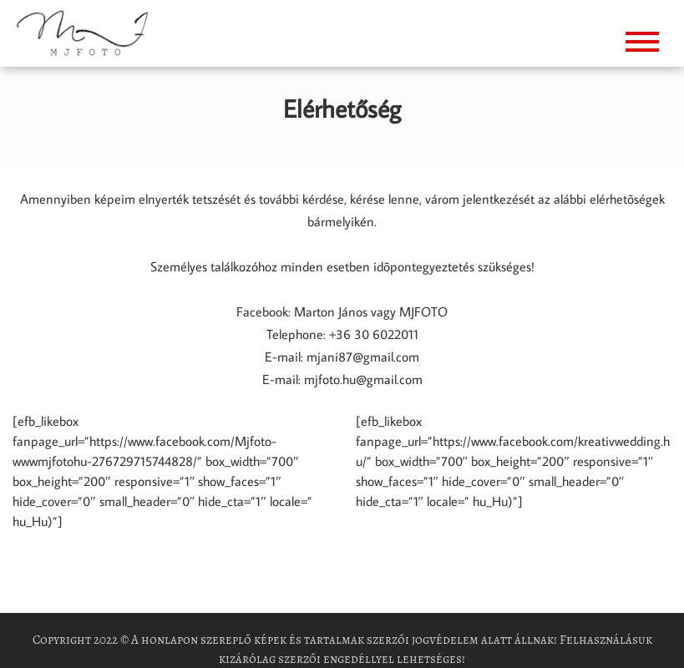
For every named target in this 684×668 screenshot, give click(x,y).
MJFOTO (423, 311)
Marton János (329, 311)
